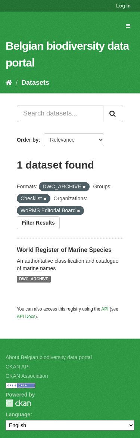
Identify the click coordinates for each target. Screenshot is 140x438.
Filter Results (38, 223)
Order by (27, 140)
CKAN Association (27, 376)
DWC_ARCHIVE (33, 279)
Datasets (35, 82)
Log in (123, 6)
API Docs (26, 316)
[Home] (9, 82)
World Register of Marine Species (64, 250)
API (104, 309)
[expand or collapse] (128, 25)
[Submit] (113, 113)
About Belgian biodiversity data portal (49, 357)
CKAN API (18, 367)
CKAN (18, 403)
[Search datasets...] (60, 113)
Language (18, 414)
